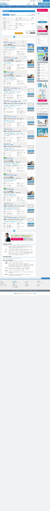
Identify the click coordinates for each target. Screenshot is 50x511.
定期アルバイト (11, 6)
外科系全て (6, 249)
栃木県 (7, 258)
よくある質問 (40, 103)
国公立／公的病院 (11, 274)
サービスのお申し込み (43, 64)
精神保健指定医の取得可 (21, 274)
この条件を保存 (32, 33)
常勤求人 (4, 6)
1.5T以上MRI (22, 270)
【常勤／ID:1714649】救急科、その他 (9, 42)
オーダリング (14, 270)
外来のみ (10, 266)
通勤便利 (14, 263)
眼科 (11, 252)
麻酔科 (25, 252)
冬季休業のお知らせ (40, 40)
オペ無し (22, 266)
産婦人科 (31, 251)
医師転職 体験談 (15, 285)
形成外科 (10, 250)
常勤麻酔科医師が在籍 (12, 275)
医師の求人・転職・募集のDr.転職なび (6, 9)
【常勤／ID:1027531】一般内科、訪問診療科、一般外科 (12, 101)
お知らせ (38, 284)
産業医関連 (27, 253)
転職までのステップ (41, 62)
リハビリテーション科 (21, 252)
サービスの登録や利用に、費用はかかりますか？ (43, 109)
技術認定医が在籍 (28, 274)
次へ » (23, 36)
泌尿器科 (28, 251)
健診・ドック (13, 251)
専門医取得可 (16, 274)
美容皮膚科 (24, 251)
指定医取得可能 (18, 266)
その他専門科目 (21, 254)
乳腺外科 (24, 249)
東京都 (12, 258)
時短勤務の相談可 (31, 264)
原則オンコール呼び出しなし (19, 264)
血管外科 (22, 250)
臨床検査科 (16, 254)
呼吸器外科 (13, 249)
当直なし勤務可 (22, 25)
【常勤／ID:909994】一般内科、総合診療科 (10, 175)
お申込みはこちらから (17, 239)
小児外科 (19, 250)
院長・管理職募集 (24, 265)
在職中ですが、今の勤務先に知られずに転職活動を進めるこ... (43, 112)
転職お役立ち (39, 6)
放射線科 (28, 252)
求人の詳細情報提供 (42, 70)
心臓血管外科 (17, 249)
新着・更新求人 (15, 29)
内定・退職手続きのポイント (43, 75)
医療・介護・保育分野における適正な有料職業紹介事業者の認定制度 (34, 293)
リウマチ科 (20, 253)
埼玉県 (14, 258)
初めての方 (46, 6)
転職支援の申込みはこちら (42, 10)
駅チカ (28, 265)
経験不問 (24, 263)
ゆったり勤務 (31, 265)
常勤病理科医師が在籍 (18, 275)
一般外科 (10, 249)
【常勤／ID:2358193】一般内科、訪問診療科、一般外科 (12, 88)
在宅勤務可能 (13, 266)
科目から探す (33, 6)
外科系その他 (26, 250)
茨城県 (4, 258)
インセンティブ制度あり (12, 264)
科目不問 (10, 251)
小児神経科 (23, 253)
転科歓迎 (17, 263)
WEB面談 (14, 284)
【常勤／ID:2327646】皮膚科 (8, 129)
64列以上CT (18, 270)
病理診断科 (31, 252)
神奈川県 (17, 258)
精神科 (17, 251)
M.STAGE (16, 293)
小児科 (19, 251)
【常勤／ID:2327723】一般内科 (8, 144)
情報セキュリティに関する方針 (29, 290)
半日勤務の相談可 (11, 265)
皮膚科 (22, 251)
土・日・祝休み (16, 265)
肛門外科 (16, 250)
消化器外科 (21, 249)
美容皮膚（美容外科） (27, 266)
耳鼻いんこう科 (15, 252)
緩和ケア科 (16, 253)
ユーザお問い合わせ (35, 290)
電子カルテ (10, 270)
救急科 (13, 253)
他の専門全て (6, 251)
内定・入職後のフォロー (43, 78)
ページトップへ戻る (45, 278)
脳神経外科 (30, 249)
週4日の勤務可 (16, 25)
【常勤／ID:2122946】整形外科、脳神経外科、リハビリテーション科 (14, 217)
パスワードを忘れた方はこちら (42, 23)
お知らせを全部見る (43, 45)
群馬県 (9, 258)
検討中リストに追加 (30, 51)
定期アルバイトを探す (3, 284)
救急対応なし (10, 263)
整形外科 (27, 249)
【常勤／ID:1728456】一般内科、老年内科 (10, 116)
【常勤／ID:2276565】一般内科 (8, 204)
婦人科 (10, 252)
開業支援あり (21, 263)
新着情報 (39, 34)
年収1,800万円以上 (10, 25)
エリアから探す (27, 6)
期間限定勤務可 (26, 264)
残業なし (20, 265)
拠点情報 (38, 285)
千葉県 (20, 258)
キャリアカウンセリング (43, 67)
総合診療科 (10, 253)
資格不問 (27, 263)
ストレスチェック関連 (12, 254)
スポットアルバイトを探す (3, 285)
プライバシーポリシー (21, 290)
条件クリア (27, 33)
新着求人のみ (9, 29)
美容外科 (13, 250)
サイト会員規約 (16, 290)
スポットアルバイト (19, 6)
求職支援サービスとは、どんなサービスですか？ (43, 106)
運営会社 (13, 290)
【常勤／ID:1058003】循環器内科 (9, 189)
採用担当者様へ (27, 285)
